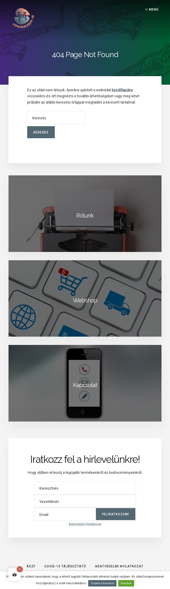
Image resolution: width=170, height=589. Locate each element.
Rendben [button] (126, 583)
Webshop (85, 300)
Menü (154, 9)
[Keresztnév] (85, 487)
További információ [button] (102, 583)
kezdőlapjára (122, 90)
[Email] (85, 514)
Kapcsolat (85, 385)
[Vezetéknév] (85, 501)
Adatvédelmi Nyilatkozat (85, 524)
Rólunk (85, 215)
